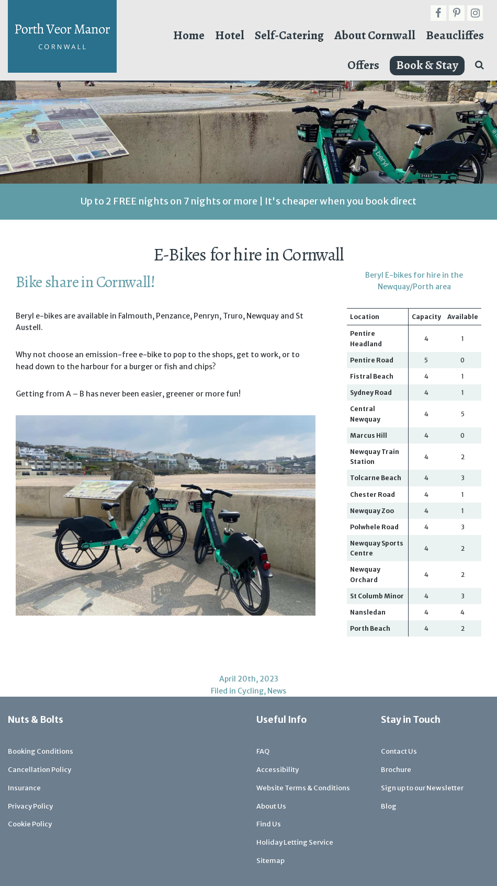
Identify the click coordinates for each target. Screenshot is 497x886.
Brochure (396, 769)
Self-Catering (289, 35)
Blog (389, 806)
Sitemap (270, 860)
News (276, 691)
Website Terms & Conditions (303, 787)
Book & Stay (427, 65)
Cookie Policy (30, 824)
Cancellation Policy (39, 769)
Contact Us (399, 751)
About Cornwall (374, 35)
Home (189, 35)
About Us (271, 806)
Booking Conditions (40, 751)
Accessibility (277, 769)
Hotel (229, 35)
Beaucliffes (455, 35)
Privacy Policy (30, 806)
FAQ (262, 751)
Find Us (268, 824)
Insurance (24, 787)
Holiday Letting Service (294, 842)
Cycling (251, 691)
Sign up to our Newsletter (422, 787)
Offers (363, 65)
